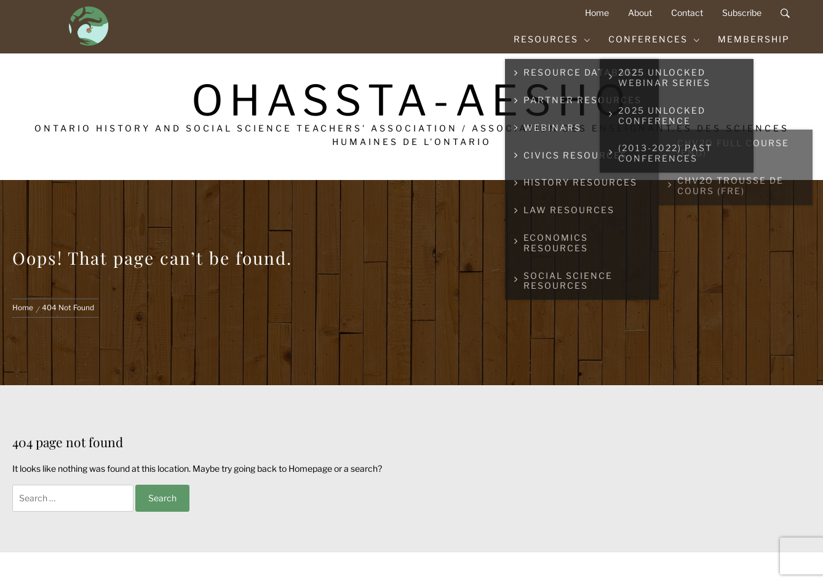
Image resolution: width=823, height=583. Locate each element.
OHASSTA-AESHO (411, 100)
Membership (754, 39)
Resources (552, 39)
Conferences (654, 39)
